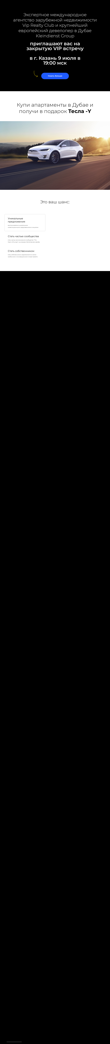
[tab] (25, 222)
